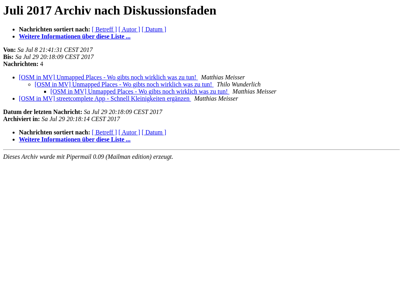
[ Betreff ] (104, 29)
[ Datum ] (154, 29)
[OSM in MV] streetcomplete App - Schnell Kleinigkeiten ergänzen (105, 98)
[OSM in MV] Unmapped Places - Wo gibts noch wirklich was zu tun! (108, 77)
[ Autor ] (129, 29)
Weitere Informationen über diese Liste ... (75, 36)
